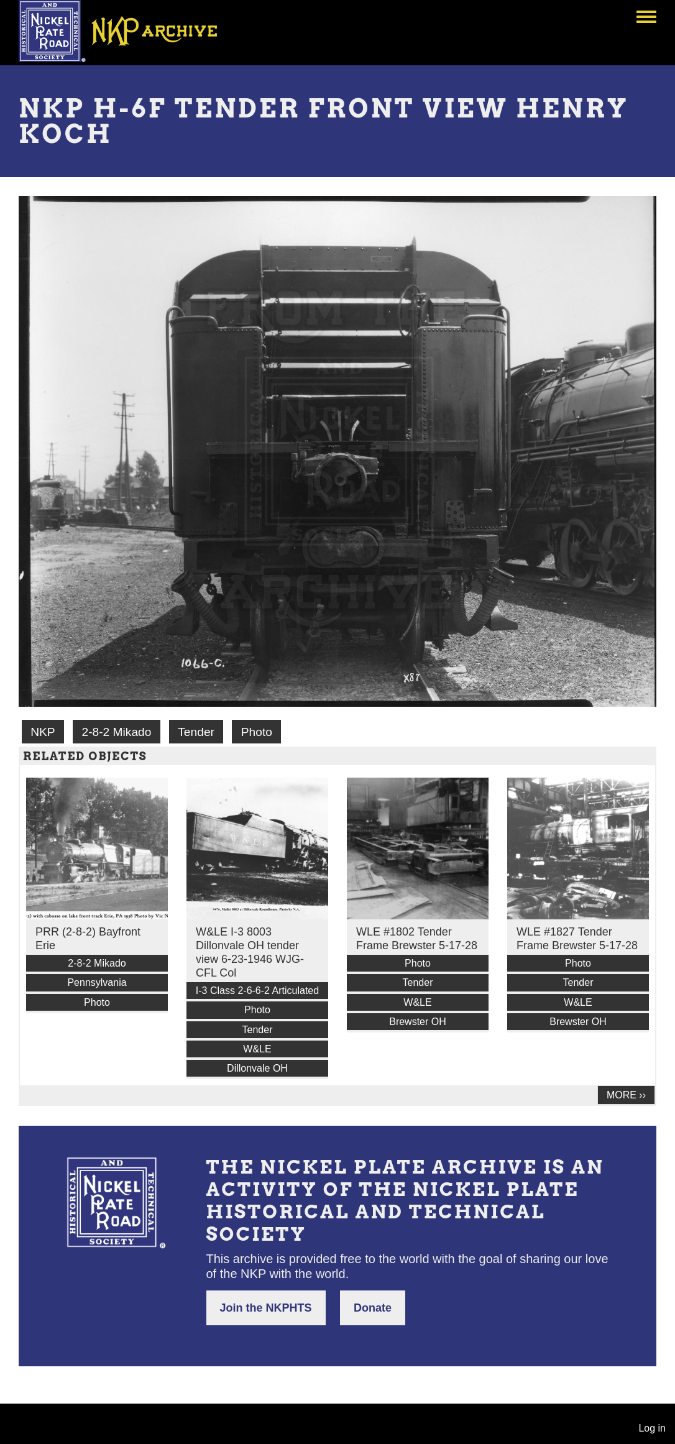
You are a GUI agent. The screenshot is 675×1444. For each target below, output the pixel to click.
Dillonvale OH (257, 1068)
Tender (196, 731)
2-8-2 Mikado (116, 731)
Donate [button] (373, 1308)
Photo (256, 731)
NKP (42, 731)
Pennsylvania (96, 982)
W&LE (257, 1049)
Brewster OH (417, 1021)
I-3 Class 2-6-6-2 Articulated (257, 990)
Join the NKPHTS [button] (266, 1308)
